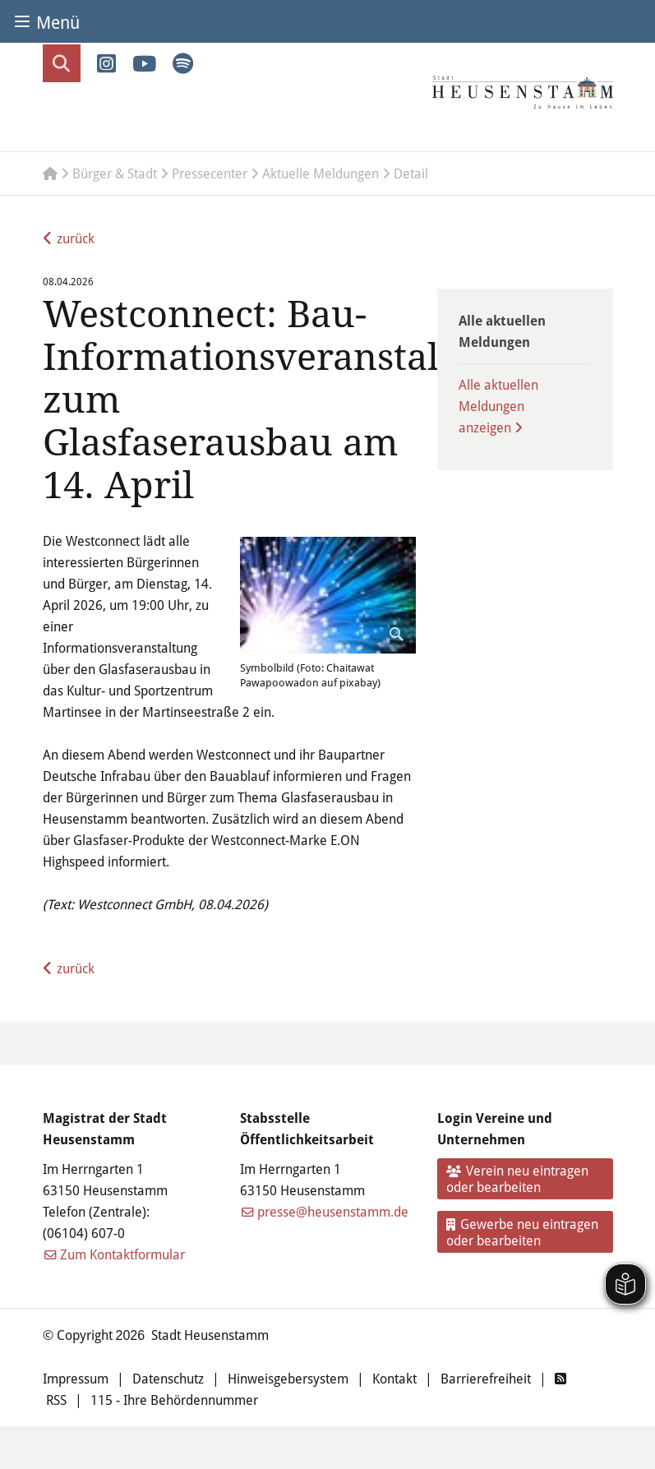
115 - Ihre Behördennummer (174, 1399)
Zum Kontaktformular (122, 1254)
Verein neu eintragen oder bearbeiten (517, 1178)
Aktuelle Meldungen (320, 173)
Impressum (75, 1378)
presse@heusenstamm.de (332, 1211)
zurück (76, 238)
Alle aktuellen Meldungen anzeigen (498, 406)
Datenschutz (168, 1378)
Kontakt (394, 1378)
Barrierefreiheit (486, 1378)
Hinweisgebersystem (288, 1378)
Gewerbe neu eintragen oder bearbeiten (522, 1232)
